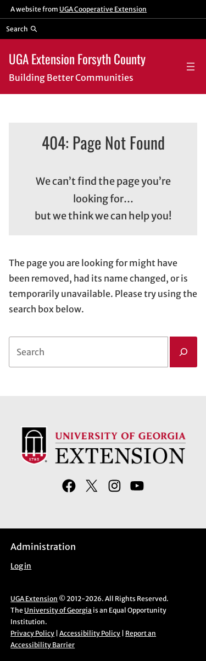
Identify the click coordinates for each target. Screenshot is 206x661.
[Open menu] (190, 66)
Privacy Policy (32, 633)
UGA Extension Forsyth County (77, 58)
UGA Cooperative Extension (103, 9)
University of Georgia (58, 610)
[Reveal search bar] (21, 28)
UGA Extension (34, 598)
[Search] (183, 352)
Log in (20, 566)
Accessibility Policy (89, 633)
